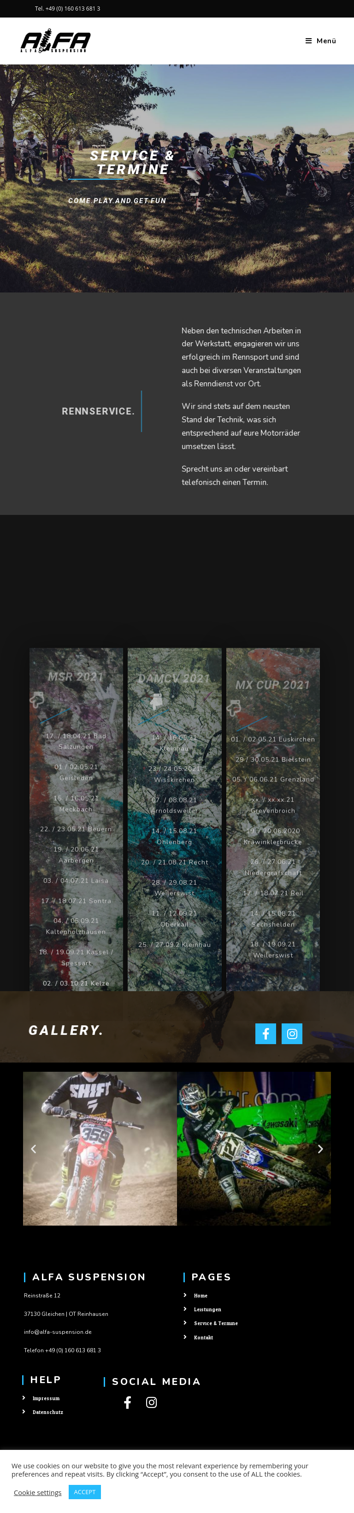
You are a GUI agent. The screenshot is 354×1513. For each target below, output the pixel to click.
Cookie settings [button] (38, 1492)
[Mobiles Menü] (321, 41)
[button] (33, 1149)
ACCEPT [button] (85, 1492)
